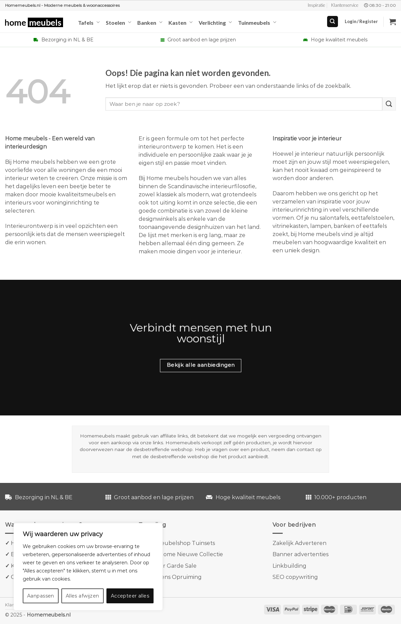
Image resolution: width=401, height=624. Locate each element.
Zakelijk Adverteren (299, 543)
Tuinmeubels (257, 22)
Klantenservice (344, 5)
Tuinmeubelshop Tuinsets (179, 543)
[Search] (332, 21)
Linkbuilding (289, 566)
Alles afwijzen (82, 596)
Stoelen (118, 22)
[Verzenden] (389, 104)
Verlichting (215, 22)
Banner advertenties (300, 554)
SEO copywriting (295, 577)
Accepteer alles (130, 596)
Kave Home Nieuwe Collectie (183, 554)
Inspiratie (316, 5)
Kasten (180, 22)
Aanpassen (40, 596)
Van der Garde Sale (170, 566)
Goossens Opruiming (173, 577)
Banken (149, 22)
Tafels (89, 22)
